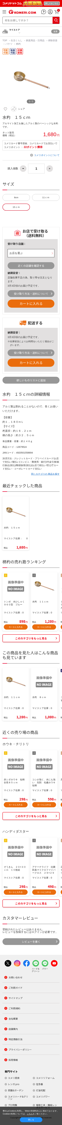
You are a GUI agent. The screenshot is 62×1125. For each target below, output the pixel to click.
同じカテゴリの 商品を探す (45, 474)
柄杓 (18, 44)
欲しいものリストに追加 (31, 380)
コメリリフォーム (45, 1078)
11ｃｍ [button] (45, 197)
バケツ (8, 44)
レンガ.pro (13, 1084)
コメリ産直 (14, 1078)
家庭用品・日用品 (35, 40)
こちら (30, 1114)
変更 (55, 31)
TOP (5, 40)
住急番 (39, 1084)
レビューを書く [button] (31, 942)
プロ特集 (12, 1105)
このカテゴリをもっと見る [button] (31, 638)
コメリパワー (43, 1096)
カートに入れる (31, 303)
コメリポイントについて (47, 155)
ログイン (37, 932)
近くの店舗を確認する (31, 266)
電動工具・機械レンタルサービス (46, 1106)
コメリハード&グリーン (18, 1097)
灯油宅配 (40, 1090)
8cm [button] (16, 197)
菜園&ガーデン (15, 1090)
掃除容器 (52, 40)
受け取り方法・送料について (31, 294)
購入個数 (13, 168)
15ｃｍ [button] (16, 207)
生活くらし (16, 40)
